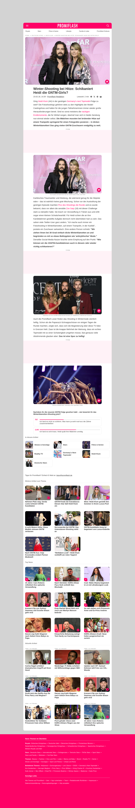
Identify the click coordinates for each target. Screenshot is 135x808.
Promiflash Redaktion (55, 97)
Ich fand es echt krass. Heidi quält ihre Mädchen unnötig (61, 432)
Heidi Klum (43, 101)
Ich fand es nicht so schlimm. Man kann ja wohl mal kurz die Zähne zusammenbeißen (65, 422)
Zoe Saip (70, 208)
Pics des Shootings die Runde (71, 205)
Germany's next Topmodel (78, 101)
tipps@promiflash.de (64, 475)
